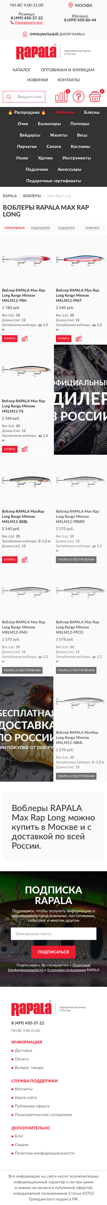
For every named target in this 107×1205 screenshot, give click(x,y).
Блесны (92, 112)
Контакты (69, 80)
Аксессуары (69, 169)
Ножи (22, 158)
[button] (27, 22)
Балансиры (49, 124)
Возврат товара (29, 1068)
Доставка (23, 1051)
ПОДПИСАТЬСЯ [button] (53, 952)
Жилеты (58, 135)
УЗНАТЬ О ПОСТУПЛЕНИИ (76, 559)
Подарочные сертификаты (53, 181)
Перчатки (27, 147)
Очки (23, 124)
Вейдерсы (30, 135)
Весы (82, 135)
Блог (19, 1137)
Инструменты (76, 158)
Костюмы (80, 147)
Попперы (79, 124)
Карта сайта (26, 1098)
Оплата (22, 1059)
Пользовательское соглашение (43, 1115)
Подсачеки (37, 169)
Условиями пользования (66, 970)
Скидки (22, 1145)
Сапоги (54, 147)
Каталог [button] (22, 70)
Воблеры (65, 112)
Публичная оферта (32, 1107)
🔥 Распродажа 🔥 (27, 112)
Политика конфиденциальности (44, 1154)
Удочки (45, 158)
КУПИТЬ (9, 338)
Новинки (37, 80)
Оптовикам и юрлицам (67, 70)
